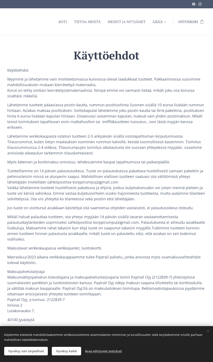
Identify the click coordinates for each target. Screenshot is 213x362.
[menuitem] (63, 22)
